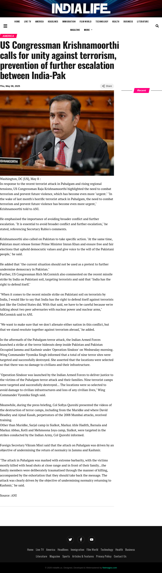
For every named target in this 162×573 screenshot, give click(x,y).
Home (17, 21)
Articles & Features (83, 556)
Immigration (69, 21)
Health (115, 21)
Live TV (27, 21)
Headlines (53, 21)
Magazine (75, 29)
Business (128, 21)
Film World (85, 21)
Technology (101, 21)
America (39, 21)
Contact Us (120, 556)
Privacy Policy (103, 556)
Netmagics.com (110, 567)
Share (107, 86)
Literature (143, 21)
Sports (66, 556)
